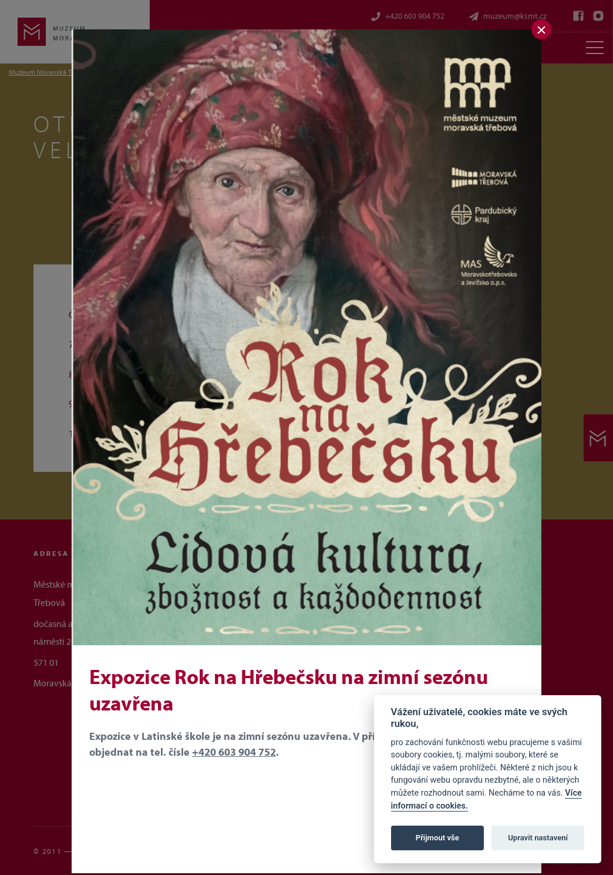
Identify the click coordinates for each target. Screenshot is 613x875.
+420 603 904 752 (234, 752)
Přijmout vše (437, 837)
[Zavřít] (541, 29)
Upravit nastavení (538, 837)
